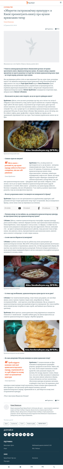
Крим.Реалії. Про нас (10, 458)
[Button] (49, 29)
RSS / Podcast (36, 448)
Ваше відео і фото (9, 445)
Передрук (7, 461)
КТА (32, 467)
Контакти (35, 458)
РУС (43, 467)
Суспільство (8, 7)
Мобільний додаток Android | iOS (42, 445)
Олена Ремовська (9, 22)
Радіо (5, 448)
